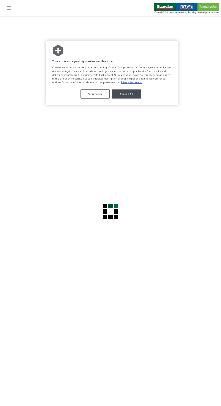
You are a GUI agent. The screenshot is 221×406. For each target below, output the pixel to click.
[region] (112, 73)
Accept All (126, 94)
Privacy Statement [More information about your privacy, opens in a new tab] (131, 82)
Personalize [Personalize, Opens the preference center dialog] (95, 94)
